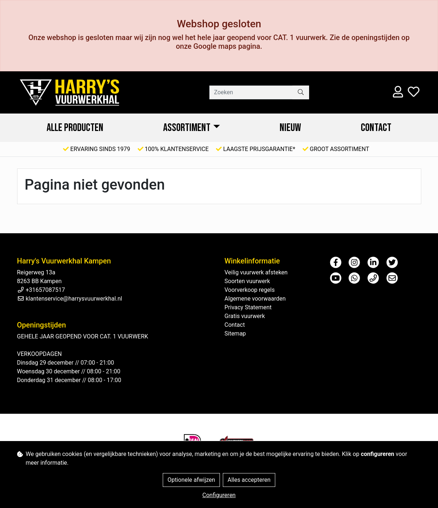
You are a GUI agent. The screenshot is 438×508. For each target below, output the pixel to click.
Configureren (219, 495)
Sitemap (235, 333)
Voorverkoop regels (250, 289)
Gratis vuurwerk (245, 316)
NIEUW (290, 127)
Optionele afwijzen (191, 479)
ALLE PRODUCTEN (75, 127)
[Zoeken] (251, 92)
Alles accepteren (249, 479)
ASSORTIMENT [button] (186, 127)
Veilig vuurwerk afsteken (256, 272)
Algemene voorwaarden (255, 298)
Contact (376, 127)
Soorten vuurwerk (247, 281)
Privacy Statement (248, 307)
